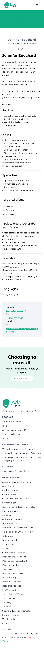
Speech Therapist (11, 615)
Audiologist (8, 486)
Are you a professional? (14, 430)
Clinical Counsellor (11, 490)
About (5, 438)
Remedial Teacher (11, 582)
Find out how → (22, 378)
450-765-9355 (14, 318)
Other (5, 623)
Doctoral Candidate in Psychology (19, 507)
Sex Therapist (9, 590)
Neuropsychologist (12, 540)
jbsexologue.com (16, 311)
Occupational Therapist (14, 552)
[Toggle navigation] (37, 5)
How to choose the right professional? (21, 453)
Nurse (5, 548)
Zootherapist (8, 619)
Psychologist (8, 569)
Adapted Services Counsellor (17, 482)
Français (6, 629)
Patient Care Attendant (14, 557)
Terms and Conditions (13, 633)
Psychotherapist (10, 577)
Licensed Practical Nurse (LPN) (18, 528)
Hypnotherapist (10, 523)
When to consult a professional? (18, 449)
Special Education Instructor (16, 611)
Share (22, 49)
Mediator (6, 515)
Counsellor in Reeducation (15, 498)
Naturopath (8, 536)
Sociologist (7, 602)
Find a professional (12, 422)
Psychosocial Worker (12, 573)
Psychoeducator (10, 565)
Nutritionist (8, 544)
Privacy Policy (33, 633)
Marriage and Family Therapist (17, 532)
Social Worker (9, 598)
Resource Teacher (11, 586)
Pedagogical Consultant (14, 561)
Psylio (5, 641)
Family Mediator (10, 511)
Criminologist (9, 503)
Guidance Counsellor (13, 519)
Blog (4, 426)
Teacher (6, 606)
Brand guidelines (11, 434)
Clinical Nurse (9, 494)
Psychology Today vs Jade (15, 471)
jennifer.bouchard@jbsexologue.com (22, 328)
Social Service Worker (13, 594)
